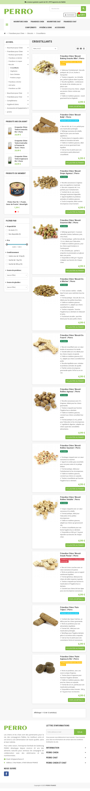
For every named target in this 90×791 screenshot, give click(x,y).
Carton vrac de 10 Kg (17, 256)
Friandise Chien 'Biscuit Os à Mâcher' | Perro (71, 281)
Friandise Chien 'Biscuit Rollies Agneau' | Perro (70, 391)
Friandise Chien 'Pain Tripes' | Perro (69, 610)
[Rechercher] (68, 8)
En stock (13, 230)
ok (80, 734)
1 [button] (15, 211)
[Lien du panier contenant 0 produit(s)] (81, 15)
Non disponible (15, 234)
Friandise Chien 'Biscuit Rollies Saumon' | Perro (70, 448)
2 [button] (18, 211)
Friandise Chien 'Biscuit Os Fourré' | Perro (71, 337)
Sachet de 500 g (16, 264)
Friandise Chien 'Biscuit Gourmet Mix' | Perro (70, 222)
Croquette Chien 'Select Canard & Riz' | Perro (21, 129)
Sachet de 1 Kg (15, 260)
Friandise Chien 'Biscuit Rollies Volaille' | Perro (70, 500)
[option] (17, 193)
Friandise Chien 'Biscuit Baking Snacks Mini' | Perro (72, 57)
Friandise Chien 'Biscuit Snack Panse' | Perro (70, 556)
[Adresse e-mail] (60, 735)
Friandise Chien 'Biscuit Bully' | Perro (70, 116)
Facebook (6, 776)
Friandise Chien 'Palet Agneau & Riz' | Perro (69, 660)
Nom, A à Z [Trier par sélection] (37, 48)
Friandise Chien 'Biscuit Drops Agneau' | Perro (70, 172)
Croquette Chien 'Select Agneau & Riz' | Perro (21, 159)
